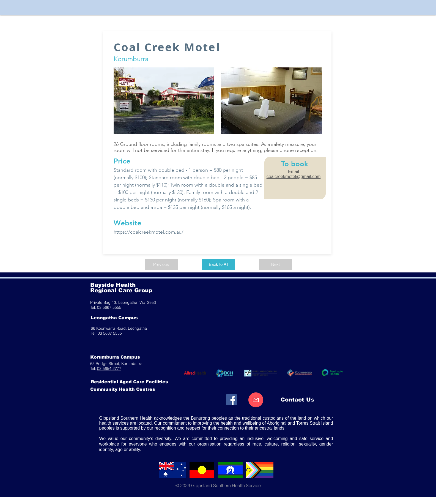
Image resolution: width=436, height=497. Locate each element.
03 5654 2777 (109, 368)
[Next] (275, 264)
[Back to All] (218, 264)
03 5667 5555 (109, 307)
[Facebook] (231, 399)
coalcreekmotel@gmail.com (294, 176)
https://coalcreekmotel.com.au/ (148, 232)
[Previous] (161, 264)
